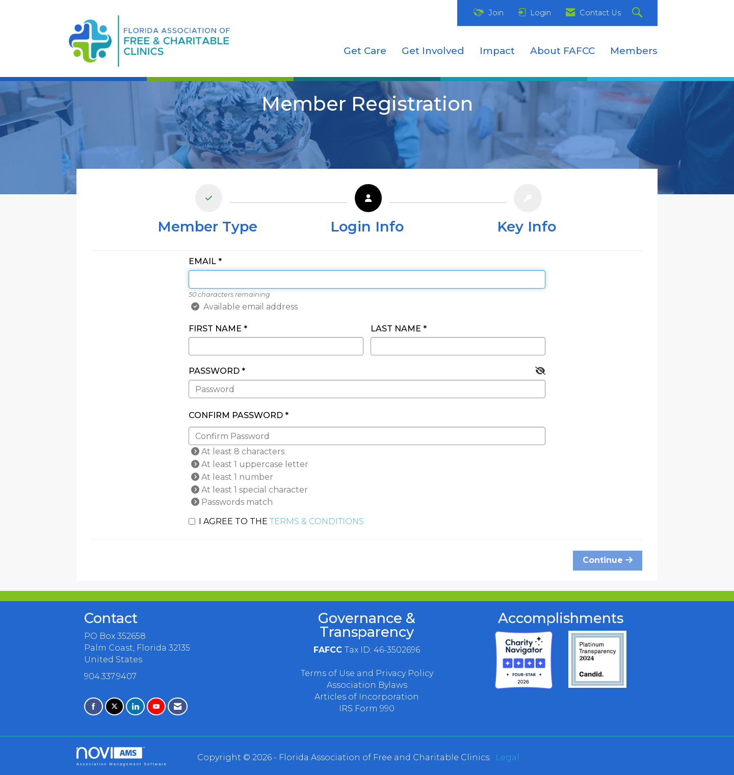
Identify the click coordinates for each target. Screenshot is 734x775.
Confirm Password (236, 415)
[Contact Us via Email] (178, 706)
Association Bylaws (367, 685)
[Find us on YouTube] (156, 706)
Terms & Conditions (317, 521)
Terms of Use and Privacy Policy (367, 673)
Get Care (365, 51)
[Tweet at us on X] (114, 706)
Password (214, 371)
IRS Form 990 (367, 708)
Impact (497, 51)
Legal (507, 757)
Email (202, 261)
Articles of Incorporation (366, 697)
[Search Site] (638, 13)
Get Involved (433, 51)
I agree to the (276, 521)
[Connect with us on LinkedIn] (135, 706)
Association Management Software (121, 756)
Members (634, 51)
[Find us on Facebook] (93, 706)
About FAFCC (562, 51)
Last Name (396, 328)
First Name (215, 328)
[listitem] (207, 212)
